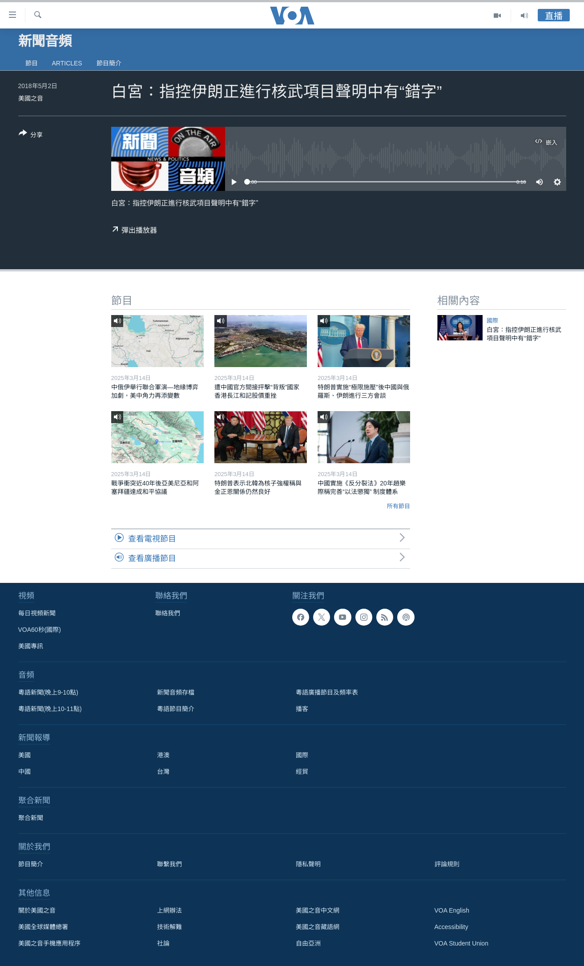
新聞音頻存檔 (175, 692)
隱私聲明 (308, 864)
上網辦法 (169, 910)
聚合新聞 (30, 817)
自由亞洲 (308, 943)
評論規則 (447, 864)
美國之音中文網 (317, 910)
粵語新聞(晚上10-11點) (50, 708)
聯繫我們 (169, 864)
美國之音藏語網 (317, 926)
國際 (492, 320)
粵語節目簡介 (175, 708)
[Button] (31, 136)
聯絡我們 (167, 613)
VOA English (452, 910)
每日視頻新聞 (37, 613)
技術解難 (169, 926)
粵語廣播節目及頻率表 (327, 692)
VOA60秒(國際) (39, 629)
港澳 (163, 755)
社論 (163, 943)
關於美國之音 (37, 910)
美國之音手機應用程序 (49, 943)
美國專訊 (30, 646)
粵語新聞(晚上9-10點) (48, 692)
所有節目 (398, 506)
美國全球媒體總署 (43, 926)
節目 (31, 63)
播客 (302, 708)
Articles (67, 63)
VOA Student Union (461, 943)
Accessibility (451, 926)
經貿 (302, 771)
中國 (24, 771)
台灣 (163, 771)
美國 (24, 755)
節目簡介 (109, 63)
